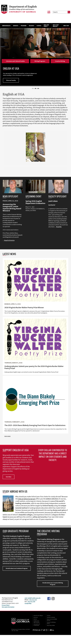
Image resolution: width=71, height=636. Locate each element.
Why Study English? (56, 25)
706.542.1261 (33, 601)
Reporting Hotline (51, 626)
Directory (66, 26)
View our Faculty (11, 81)
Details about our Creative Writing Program (52, 584)
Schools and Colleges (38, 616)
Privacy (48, 616)
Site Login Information (8, 608)
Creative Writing (60, 61)
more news (7, 437)
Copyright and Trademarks (36, 626)
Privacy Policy (5, 606)
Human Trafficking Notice (51, 624)
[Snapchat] (49, 631)
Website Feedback (51, 618)
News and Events (46, 25)
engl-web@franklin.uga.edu (32, 599)
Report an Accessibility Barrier (52, 621)
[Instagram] (46, 631)
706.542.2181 (31, 602)
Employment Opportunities (36, 622)
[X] (44, 631)
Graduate (15, 26)
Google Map (28, 604)
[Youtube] (51, 631)
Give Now (49, 12)
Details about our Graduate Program (17, 569)
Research (31, 26)
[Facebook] (42, 631)
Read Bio (59, 228)
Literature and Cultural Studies (15, 61)
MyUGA (35, 620)
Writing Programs (40, 61)
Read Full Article (9, 241)
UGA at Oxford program (26, 500)
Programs (23, 26)
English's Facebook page (48, 599)
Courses (39, 26)
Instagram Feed (53, 599)
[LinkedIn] (53, 631)
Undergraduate (6, 26)
